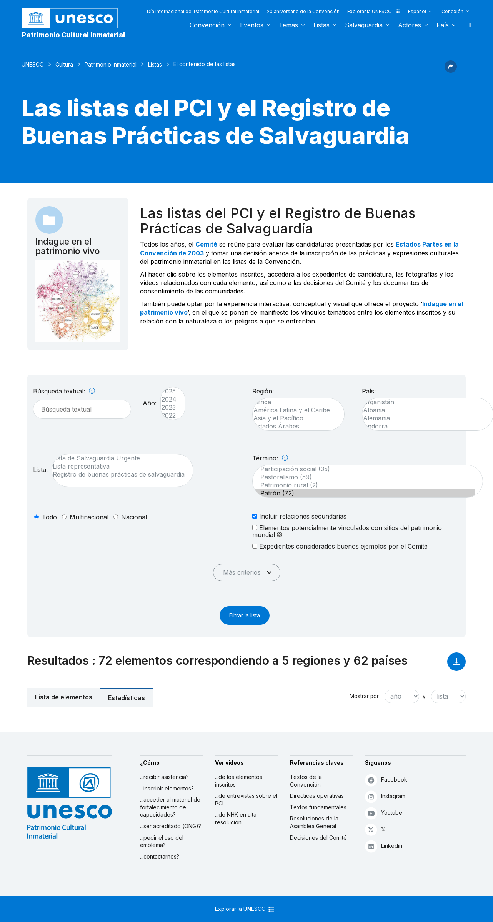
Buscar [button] (467, 25)
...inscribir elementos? (167, 788)
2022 (169, 416)
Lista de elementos (63, 697)
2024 (169, 399)
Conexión (452, 11)
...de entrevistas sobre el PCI (246, 799)
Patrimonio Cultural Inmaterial (73, 35)
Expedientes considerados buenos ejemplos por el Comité (340, 546)
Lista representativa (118, 466)
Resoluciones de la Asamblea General (314, 822)
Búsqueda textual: (64, 391)
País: (369, 391)
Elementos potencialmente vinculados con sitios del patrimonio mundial (347, 531)
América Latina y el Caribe (294, 410)
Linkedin (383, 846)
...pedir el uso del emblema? (161, 841)
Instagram (385, 796)
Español (417, 11)
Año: (150, 403)
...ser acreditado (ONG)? (170, 826)
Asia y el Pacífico (294, 418)
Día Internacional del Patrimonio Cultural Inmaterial (203, 11)
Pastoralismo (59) (364, 477)
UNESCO (33, 64)
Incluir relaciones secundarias (299, 516)
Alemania (423, 418)
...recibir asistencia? (164, 777)
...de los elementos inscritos (238, 781)
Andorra (423, 426)
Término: (270, 458)
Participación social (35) (364, 469)
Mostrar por (364, 696)
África (294, 402)
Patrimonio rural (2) (364, 485)
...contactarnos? (159, 856)
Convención (207, 25)
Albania (423, 410)
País (442, 25)
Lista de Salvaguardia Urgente (118, 458)
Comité (206, 244)
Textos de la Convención (306, 781)
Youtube (383, 813)
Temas (288, 25)
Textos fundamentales (318, 807)
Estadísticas (126, 698)
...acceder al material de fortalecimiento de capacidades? (170, 807)
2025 (169, 391)
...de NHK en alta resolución (235, 818)
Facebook (386, 780)
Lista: (40, 470)
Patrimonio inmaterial (111, 64)
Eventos (251, 25)
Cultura (64, 64)
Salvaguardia (364, 25)
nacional (134, 517)
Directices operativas (317, 795)
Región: (263, 391)
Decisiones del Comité (318, 837)
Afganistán (423, 402)
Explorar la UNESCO (373, 11)
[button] (451, 70)
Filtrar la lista (244, 615)
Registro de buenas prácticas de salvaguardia (118, 474)
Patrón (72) (364, 493)
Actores (409, 25)
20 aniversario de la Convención (303, 11)
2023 (169, 407)
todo (49, 517)
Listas (321, 25)
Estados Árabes (294, 426)
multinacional (89, 517)
